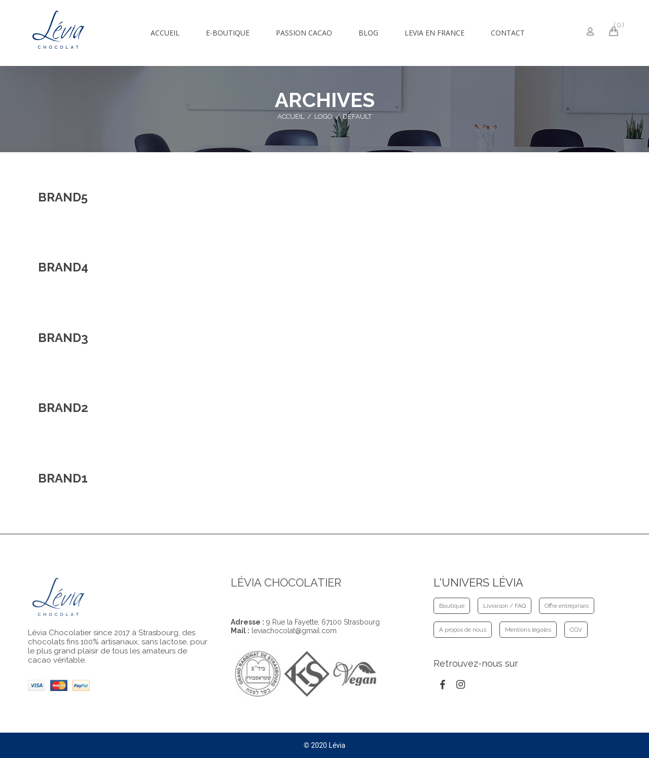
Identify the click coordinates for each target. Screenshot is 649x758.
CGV (576, 629)
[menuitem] (165, 33)
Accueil (290, 116)
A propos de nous (462, 629)
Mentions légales (528, 629)
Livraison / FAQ (504, 605)
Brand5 (63, 197)
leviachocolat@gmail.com (294, 631)
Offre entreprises (567, 605)
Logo (323, 116)
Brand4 (63, 267)
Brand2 (63, 407)
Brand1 (63, 478)
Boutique (451, 605)
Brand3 (63, 337)
